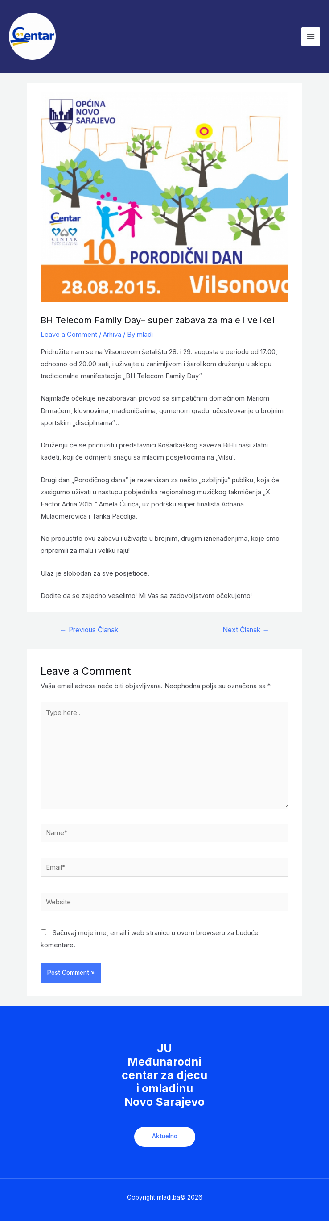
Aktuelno (164, 1136)
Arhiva (112, 334)
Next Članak (245, 630)
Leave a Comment (69, 334)
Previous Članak (89, 630)
